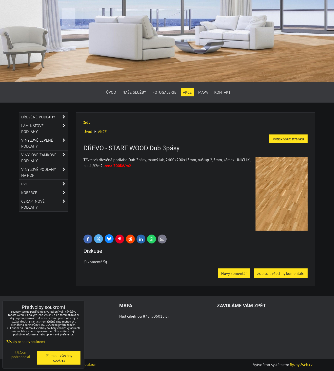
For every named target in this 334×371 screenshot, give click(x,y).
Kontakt (222, 92)
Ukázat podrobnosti (20, 355)
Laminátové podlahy (44, 128)
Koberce (44, 192)
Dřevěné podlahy (44, 117)
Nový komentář (234, 273)
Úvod (111, 92)
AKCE (187, 92)
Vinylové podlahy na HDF (44, 172)
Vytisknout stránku (288, 138)
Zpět (86, 122)
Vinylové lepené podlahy (44, 143)
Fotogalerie (165, 92)
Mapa (203, 92)
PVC (44, 184)
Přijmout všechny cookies (59, 358)
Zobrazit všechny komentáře (280, 273)
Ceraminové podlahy (44, 204)
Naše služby (134, 92)
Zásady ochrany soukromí (25, 341)
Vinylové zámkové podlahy (44, 158)
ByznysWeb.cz (301, 364)
